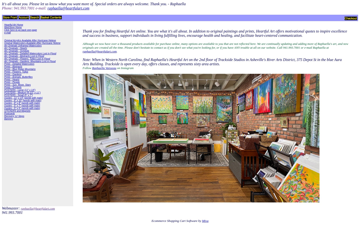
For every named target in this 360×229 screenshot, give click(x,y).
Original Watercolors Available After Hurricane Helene (32, 43)
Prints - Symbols (13, 87)
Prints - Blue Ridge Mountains (20, 69)
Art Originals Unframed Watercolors (23, 45)
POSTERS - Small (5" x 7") (18, 95)
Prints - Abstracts (13, 66)
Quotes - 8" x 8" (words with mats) (22, 103)
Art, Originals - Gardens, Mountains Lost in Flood (30, 61)
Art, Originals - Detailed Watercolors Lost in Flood (30, 53)
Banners (8, 118)
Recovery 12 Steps (14, 116)
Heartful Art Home (13, 24)
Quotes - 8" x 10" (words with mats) (22, 100)
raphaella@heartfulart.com (100, 51)
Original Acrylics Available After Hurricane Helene (30, 40)
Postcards (9, 113)
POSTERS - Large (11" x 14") (20, 90)
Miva (205, 221)
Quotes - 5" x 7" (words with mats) (22, 105)
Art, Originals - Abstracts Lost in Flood (24, 56)
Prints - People (12, 82)
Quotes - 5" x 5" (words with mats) (22, 108)
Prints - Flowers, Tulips (16, 71)
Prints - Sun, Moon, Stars (17, 85)
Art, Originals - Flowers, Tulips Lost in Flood (27, 58)
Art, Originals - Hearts (15, 48)
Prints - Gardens (13, 74)
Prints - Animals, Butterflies (18, 77)
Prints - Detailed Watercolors (19, 64)
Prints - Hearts (11, 79)
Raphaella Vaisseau (104, 68)
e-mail (7, 32)
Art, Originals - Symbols (16, 51)
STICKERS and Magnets (17, 111)
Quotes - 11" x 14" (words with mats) (23, 98)
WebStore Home (13, 27)
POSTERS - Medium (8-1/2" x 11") (22, 92)
